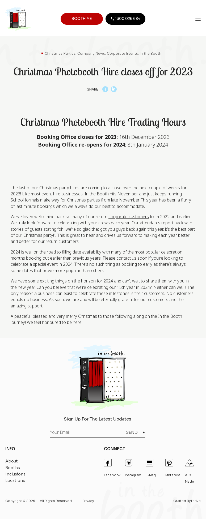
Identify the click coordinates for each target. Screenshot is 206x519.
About (11, 461)
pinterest (172, 468)
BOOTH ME (81, 19)
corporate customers (128, 217)
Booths (12, 467)
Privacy (88, 501)
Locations (15, 480)
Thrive (196, 501)
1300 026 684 (125, 19)
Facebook (112, 468)
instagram (133, 468)
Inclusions (15, 474)
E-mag (151, 468)
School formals (25, 200)
